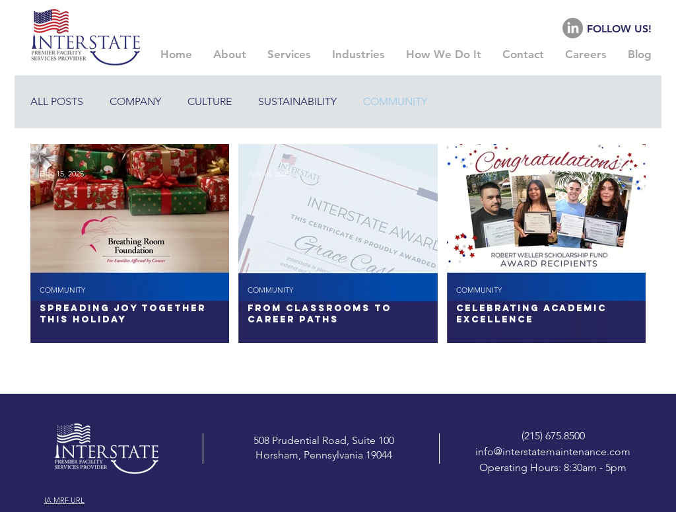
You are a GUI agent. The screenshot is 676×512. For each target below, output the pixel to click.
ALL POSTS (56, 101)
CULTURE (209, 101)
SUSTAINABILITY (297, 101)
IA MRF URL (64, 500)
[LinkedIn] (572, 28)
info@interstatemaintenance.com (552, 451)
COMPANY (135, 101)
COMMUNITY (395, 101)
